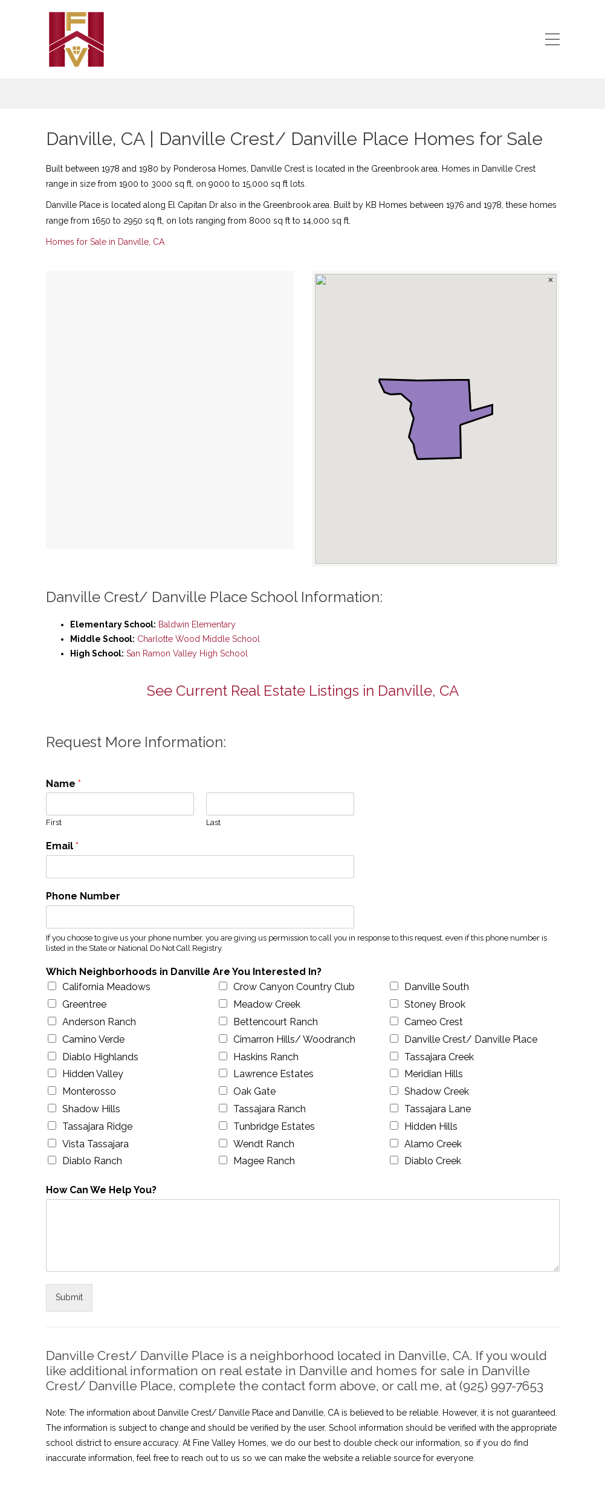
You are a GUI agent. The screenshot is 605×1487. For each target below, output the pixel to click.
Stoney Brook (434, 1004)
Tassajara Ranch (269, 1109)
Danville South (436, 987)
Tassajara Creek (439, 1057)
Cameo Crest (433, 1022)
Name (63, 783)
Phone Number (83, 896)
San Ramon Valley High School (187, 653)
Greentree (84, 1004)
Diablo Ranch (92, 1161)
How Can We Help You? (101, 1190)
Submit (69, 1297)
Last (213, 822)
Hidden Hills (431, 1126)
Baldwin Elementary (197, 624)
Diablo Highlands (100, 1057)
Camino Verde (93, 1039)
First (54, 822)
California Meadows (106, 987)
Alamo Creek (433, 1144)
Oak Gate (254, 1091)
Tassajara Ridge (97, 1126)
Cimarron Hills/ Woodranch (294, 1039)
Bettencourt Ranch (275, 1022)
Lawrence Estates (273, 1074)
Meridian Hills (433, 1074)
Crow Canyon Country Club (294, 987)
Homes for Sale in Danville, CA (105, 242)
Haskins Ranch (266, 1057)
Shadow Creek (436, 1091)
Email (62, 846)
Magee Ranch (264, 1161)
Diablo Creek (432, 1161)
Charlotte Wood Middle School (198, 639)
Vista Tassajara (95, 1144)
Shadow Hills (91, 1109)
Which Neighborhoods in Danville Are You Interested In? (184, 971)
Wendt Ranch (263, 1144)
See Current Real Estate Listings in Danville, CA (303, 690)
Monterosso (89, 1091)
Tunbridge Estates (274, 1126)
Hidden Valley (92, 1074)
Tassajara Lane (437, 1109)
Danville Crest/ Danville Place (470, 1039)
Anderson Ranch (99, 1022)
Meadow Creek (266, 1004)
